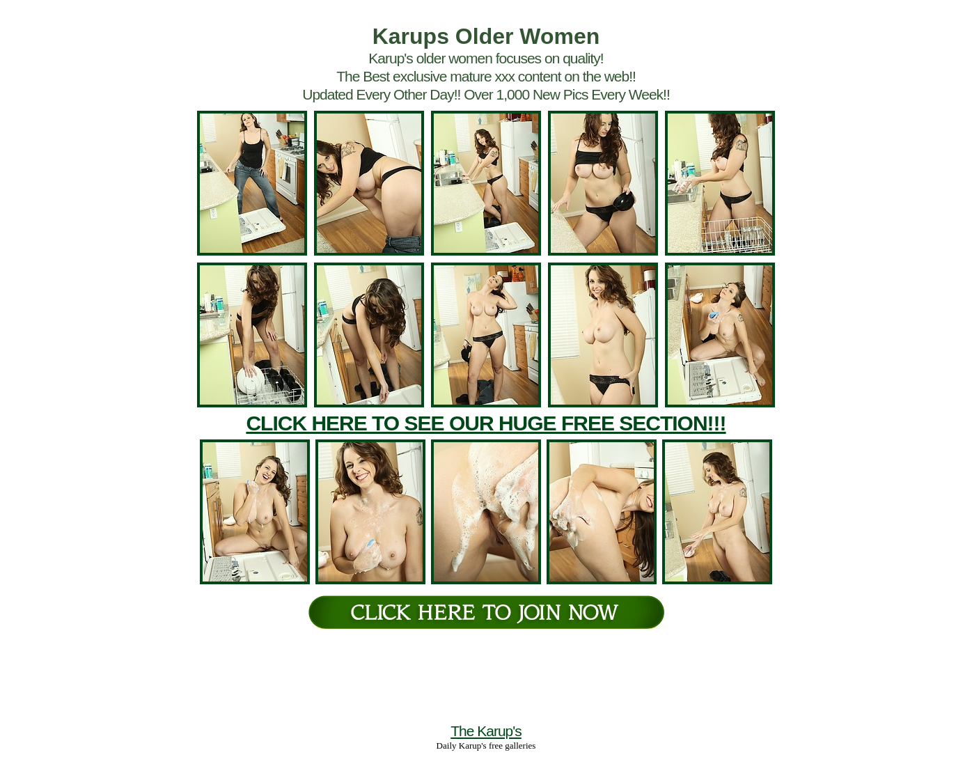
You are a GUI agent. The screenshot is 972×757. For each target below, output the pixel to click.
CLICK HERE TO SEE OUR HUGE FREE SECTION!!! (486, 423)
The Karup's (486, 731)
